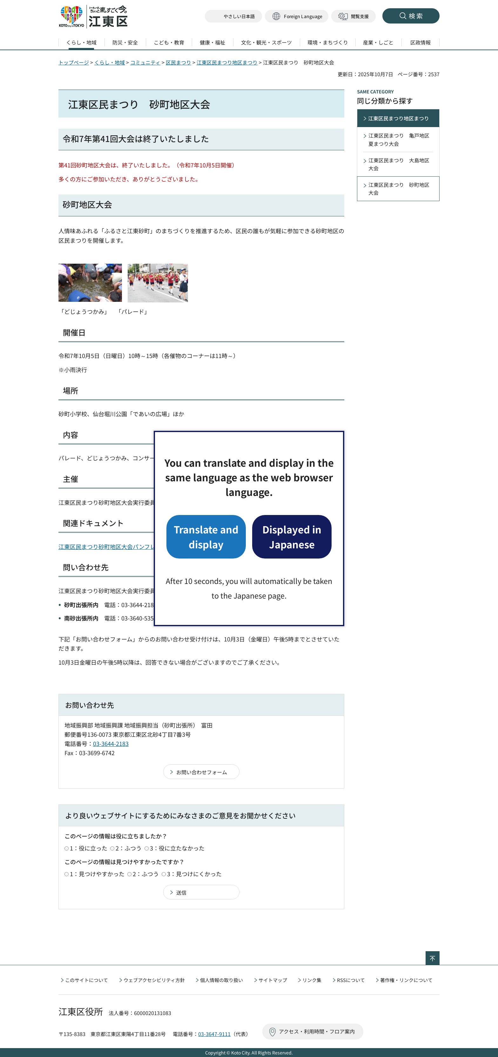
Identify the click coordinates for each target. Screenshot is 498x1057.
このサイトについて (86, 980)
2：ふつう (129, 848)
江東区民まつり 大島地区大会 (398, 164)
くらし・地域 (109, 62)
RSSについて (351, 980)
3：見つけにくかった (194, 874)
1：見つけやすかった (97, 874)
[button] (296, 16)
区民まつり (178, 62)
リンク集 (311, 980)
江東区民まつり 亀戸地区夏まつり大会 (398, 139)
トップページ (73, 62)
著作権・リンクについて (406, 980)
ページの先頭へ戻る (439, 955)
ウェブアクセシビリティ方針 (154, 980)
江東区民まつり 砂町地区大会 (398, 189)
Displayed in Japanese (291, 536)
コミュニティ (145, 62)
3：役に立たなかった (177, 848)
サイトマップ (273, 980)
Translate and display (206, 536)
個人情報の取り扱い (221, 980)
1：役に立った (88, 848)
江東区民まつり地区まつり (227, 62)
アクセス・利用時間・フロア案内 (317, 1031)
